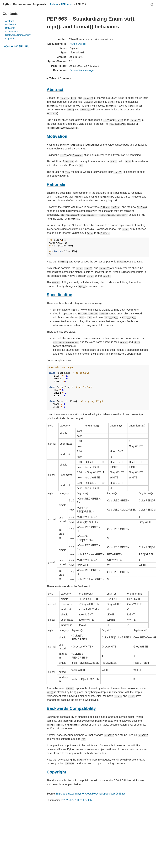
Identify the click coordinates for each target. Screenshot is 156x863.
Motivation (10, 24)
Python (54, 4)
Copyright (10, 38)
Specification (11, 31)
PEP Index (67, 4)
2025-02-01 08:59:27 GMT (79, 800)
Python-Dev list (77, 43)
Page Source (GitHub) (16, 46)
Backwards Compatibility (18, 35)
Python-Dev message (81, 70)
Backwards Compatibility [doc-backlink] (71, 708)
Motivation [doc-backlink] (57, 136)
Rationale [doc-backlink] (56, 184)
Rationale (10, 28)
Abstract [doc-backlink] (55, 89)
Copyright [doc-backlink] (56, 772)
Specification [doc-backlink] (59, 294)
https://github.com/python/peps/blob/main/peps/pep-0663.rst (90, 793)
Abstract (9, 21)
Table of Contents (60, 78)
